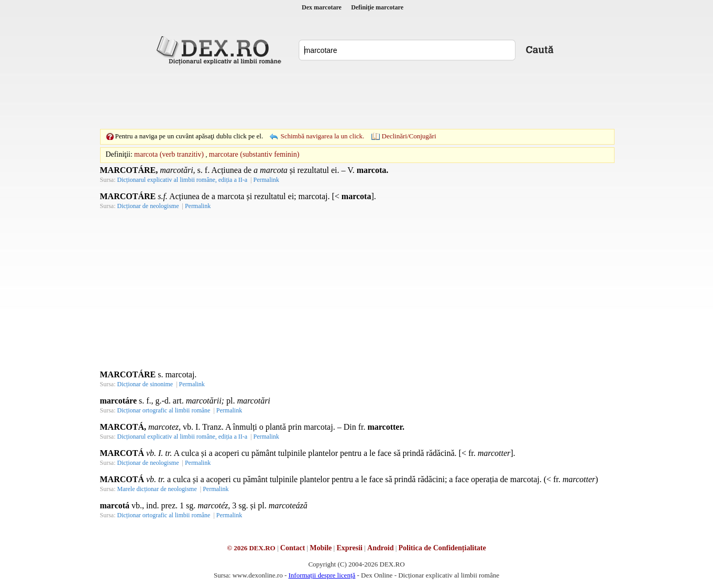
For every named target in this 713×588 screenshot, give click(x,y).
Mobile (321, 548)
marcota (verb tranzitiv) (169, 154)
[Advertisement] (356, 97)
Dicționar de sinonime (145, 384)
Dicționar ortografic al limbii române (164, 410)
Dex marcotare (322, 7)
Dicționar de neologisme (148, 206)
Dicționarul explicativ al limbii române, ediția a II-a (182, 179)
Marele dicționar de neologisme (157, 489)
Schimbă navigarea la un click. (322, 136)
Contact (292, 548)
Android (380, 548)
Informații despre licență (321, 575)
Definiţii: (119, 154)
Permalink (266, 179)
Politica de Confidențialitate (442, 548)
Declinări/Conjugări (409, 136)
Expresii (349, 548)
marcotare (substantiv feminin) (254, 154)
